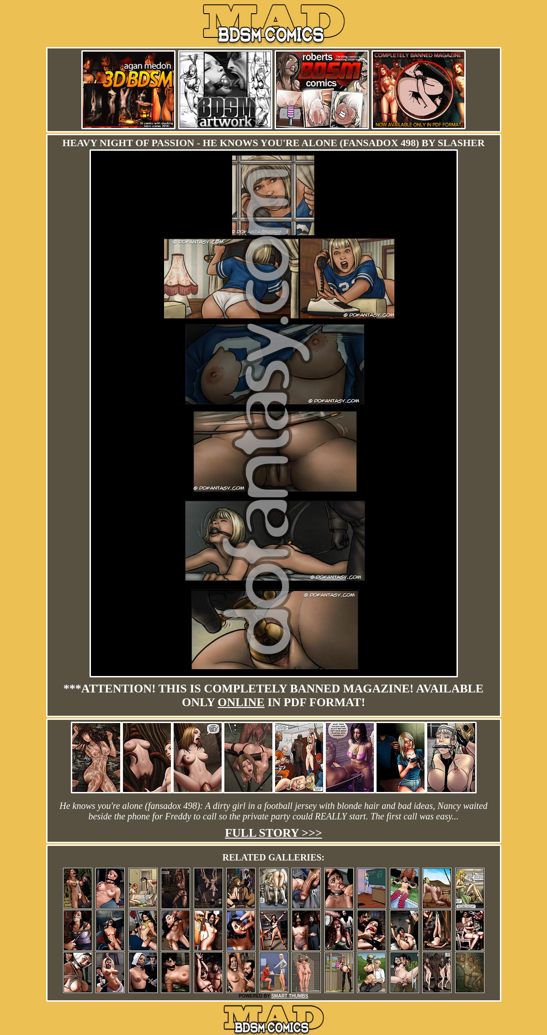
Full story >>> (273, 833)
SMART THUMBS (289, 995)
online (241, 702)
